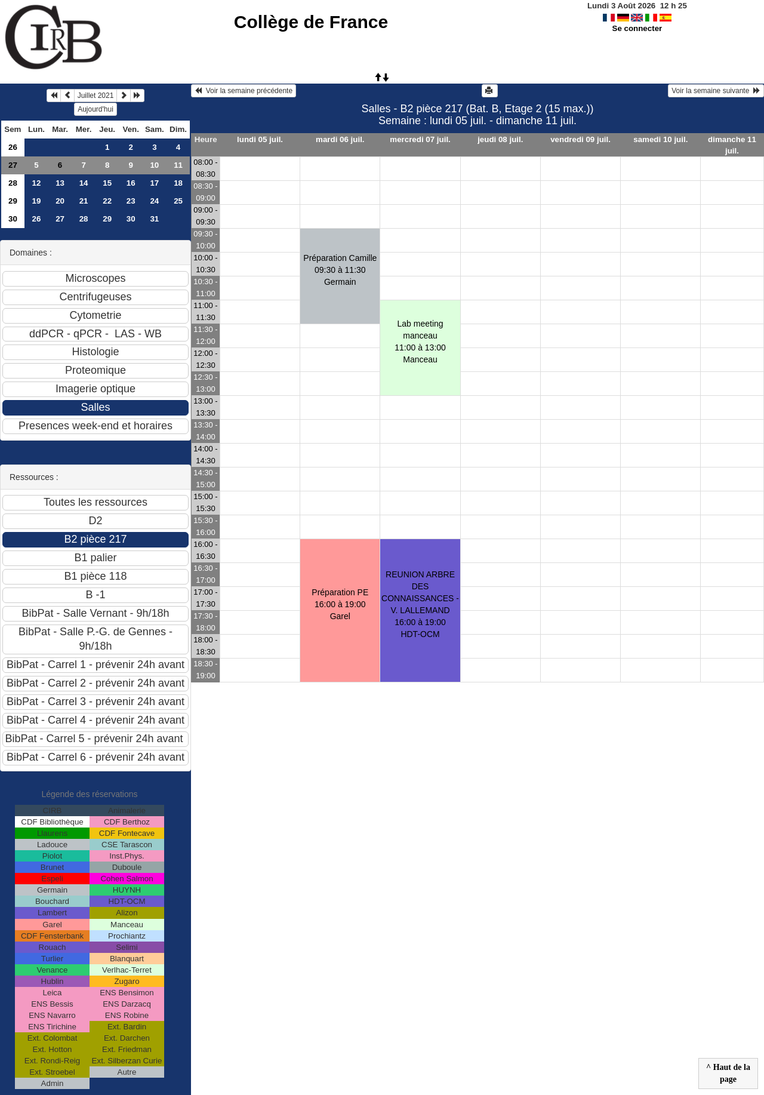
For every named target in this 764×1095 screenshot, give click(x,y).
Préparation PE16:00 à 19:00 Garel (340, 604)
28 (12, 183)
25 (178, 200)
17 (154, 183)
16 (131, 183)
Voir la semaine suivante (715, 91)
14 (83, 183)
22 (107, 200)
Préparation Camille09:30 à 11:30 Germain (340, 270)
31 (154, 218)
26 (12, 147)
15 (107, 183)
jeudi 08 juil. (500, 139)
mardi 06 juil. (340, 139)
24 (154, 200)
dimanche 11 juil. (732, 145)
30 (12, 218)
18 (178, 183)
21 (83, 200)
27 (12, 165)
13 (60, 183)
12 (36, 183)
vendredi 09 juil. (580, 139)
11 (178, 165)
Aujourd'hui (95, 109)
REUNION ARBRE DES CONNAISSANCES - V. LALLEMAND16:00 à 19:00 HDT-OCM (420, 604)
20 (60, 200)
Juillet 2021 (96, 95)
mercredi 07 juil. (420, 139)
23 (131, 200)
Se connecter (637, 28)
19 (36, 200)
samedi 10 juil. (660, 139)
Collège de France (311, 22)
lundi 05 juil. (260, 139)
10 (154, 165)
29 (12, 200)
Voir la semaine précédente (243, 91)
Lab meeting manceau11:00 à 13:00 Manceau (420, 341)
